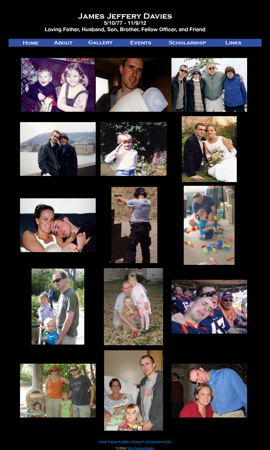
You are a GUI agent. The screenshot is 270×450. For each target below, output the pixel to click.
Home (103, 441)
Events (137, 441)
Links (167, 441)
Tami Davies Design (140, 448)
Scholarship (153, 441)
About (114, 441)
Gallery (125, 441)
